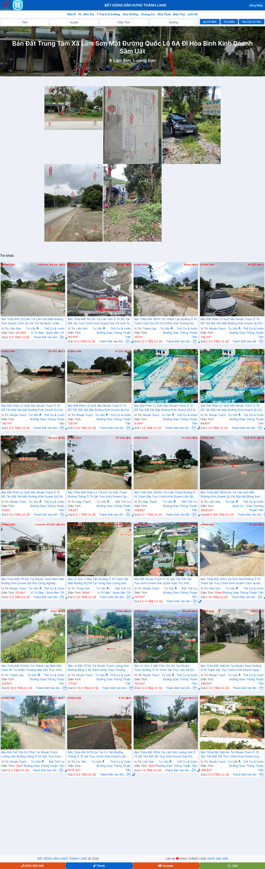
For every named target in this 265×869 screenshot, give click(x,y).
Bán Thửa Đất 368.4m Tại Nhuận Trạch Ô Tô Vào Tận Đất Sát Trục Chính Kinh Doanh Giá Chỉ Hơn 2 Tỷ (230, 754)
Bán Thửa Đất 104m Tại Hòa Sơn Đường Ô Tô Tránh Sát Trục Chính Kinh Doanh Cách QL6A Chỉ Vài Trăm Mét (231, 581)
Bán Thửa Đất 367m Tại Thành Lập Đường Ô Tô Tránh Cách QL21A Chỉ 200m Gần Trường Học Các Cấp (165, 321)
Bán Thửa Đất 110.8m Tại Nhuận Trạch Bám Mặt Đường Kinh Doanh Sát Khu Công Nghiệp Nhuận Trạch (32, 581)
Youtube (165, 865)
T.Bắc (252, 265)
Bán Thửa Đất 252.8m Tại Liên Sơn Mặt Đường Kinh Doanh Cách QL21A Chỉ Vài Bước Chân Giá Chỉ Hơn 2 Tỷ (32, 321)
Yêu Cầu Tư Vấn (251, 21)
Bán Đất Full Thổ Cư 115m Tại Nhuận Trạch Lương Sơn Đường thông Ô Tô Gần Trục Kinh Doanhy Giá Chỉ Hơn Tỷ (31, 754)
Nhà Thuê (164, 14)
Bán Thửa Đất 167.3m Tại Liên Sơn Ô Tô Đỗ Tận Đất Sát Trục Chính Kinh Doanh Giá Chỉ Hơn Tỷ (99, 321)
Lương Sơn (8, 265)
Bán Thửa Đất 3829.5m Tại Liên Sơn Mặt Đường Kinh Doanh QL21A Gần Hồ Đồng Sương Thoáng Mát (232, 495)
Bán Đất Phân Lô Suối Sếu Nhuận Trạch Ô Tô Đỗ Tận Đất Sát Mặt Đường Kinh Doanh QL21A (231, 321)
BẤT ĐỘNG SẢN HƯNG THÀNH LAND (62, 858)
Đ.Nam (118, 525)
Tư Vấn (32, 328)
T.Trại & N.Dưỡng (108, 14)
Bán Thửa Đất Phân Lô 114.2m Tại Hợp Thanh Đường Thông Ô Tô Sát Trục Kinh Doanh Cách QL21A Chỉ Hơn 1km (98, 495)
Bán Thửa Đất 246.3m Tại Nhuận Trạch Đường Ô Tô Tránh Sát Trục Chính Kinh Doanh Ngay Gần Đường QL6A (231, 668)
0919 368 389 (217, 858)
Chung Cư (148, 14)
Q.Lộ (246, 438)
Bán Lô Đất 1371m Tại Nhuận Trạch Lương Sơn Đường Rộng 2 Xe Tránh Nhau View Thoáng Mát (98, 668)
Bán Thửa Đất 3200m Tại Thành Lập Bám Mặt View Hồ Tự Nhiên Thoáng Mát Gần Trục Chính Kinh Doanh (32, 668)
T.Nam (120, 438)
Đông (119, 611)
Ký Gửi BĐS (209, 21)
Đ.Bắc (53, 265)
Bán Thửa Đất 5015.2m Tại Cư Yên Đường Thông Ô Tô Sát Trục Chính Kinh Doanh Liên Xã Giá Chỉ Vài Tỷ (99, 754)
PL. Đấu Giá (86, 14)
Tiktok (99, 865)
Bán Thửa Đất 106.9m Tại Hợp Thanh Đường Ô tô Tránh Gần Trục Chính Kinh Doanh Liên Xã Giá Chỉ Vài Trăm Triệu (165, 495)
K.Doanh (43, 265)
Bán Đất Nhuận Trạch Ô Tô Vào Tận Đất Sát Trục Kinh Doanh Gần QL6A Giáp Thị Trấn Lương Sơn (163, 581)
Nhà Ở (71, 14)
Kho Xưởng (130, 14)
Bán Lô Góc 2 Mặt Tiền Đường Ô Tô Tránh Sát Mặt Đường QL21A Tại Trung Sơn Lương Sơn (98, 581)
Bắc (53, 611)
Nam (187, 265)
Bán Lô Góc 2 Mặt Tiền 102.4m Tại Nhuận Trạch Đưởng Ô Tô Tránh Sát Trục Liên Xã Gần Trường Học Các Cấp (164, 668)
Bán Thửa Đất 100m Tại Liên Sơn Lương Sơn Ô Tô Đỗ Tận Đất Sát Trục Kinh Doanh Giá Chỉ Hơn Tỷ (165, 754)
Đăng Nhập (256, 5)
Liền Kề (193, 14)
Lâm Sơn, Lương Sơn (134, 60)
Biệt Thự (179, 14)
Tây (253, 438)
